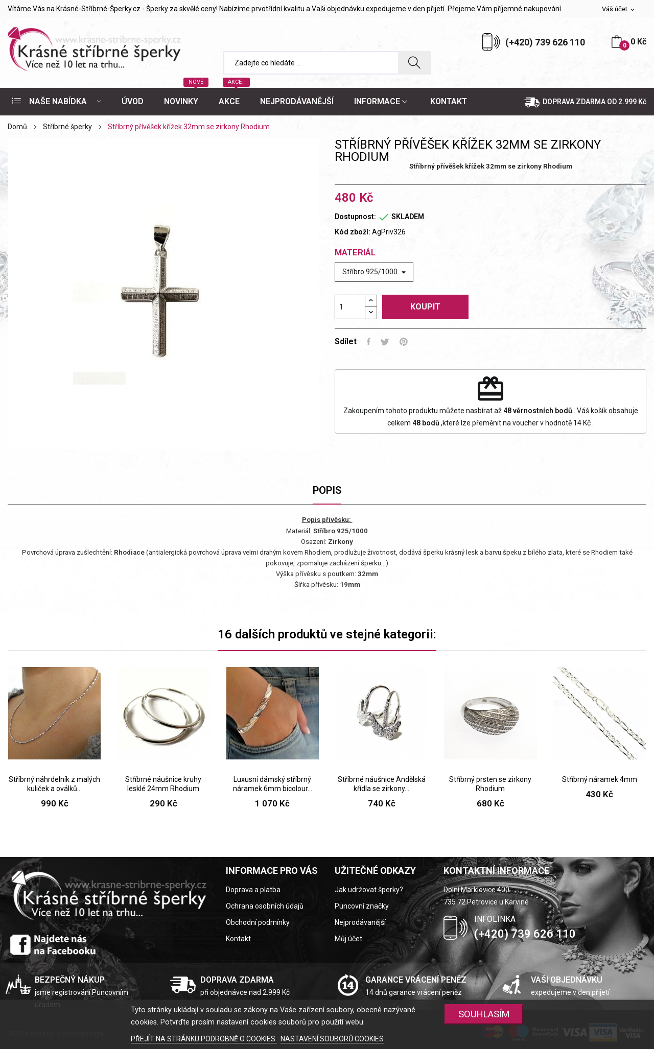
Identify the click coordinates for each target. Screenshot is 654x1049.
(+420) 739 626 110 (545, 42)
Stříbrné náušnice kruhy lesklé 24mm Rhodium (163, 784)
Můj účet (348, 939)
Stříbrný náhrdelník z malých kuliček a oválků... (54, 784)
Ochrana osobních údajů (264, 906)
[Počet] (350, 307)
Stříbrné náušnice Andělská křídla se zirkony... (382, 784)
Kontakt (238, 939)
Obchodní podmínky (258, 922)
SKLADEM (407, 216)
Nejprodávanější (360, 922)
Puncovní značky (362, 906)
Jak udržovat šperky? (369, 890)
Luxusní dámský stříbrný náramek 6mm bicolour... (272, 784)
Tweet (385, 341)
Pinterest (403, 341)
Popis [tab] (327, 490)
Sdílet (369, 341)
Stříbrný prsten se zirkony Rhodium (490, 784)
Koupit (425, 307)
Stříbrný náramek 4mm (599, 779)
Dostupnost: (355, 216)
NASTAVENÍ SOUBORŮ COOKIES (332, 1039)
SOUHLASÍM (484, 1014)
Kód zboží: (352, 232)
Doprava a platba (253, 890)
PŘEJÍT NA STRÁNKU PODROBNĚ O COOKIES (204, 1039)
